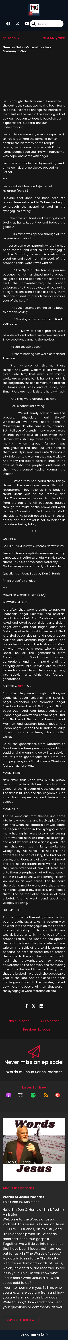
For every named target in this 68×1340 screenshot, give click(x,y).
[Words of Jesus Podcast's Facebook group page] (8, 24)
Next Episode (19, 1021)
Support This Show (20, 1320)
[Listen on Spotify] (33, 1095)
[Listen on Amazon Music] (21, 1095)
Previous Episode (36, 1029)
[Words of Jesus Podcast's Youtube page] (24, 24)
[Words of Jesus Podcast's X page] (15, 24)
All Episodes (49, 1021)
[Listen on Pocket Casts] (58, 1095)
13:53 (21, 686)
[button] (33, 1104)
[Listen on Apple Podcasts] (8, 1095)
